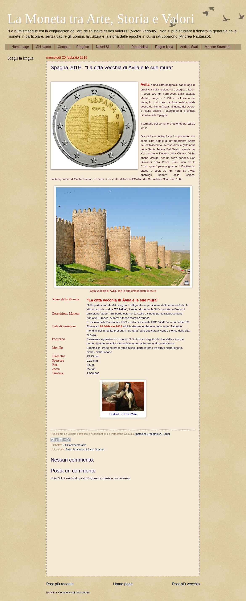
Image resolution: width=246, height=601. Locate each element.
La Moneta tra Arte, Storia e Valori (100, 18)
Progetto (82, 47)
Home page (20, 47)
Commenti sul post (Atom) (74, 592)
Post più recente (60, 584)
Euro (120, 47)
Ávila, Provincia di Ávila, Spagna (85, 449)
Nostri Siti (103, 47)
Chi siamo (43, 47)
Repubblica (139, 47)
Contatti (63, 47)
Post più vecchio (186, 584)
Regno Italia (164, 47)
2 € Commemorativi (74, 445)
